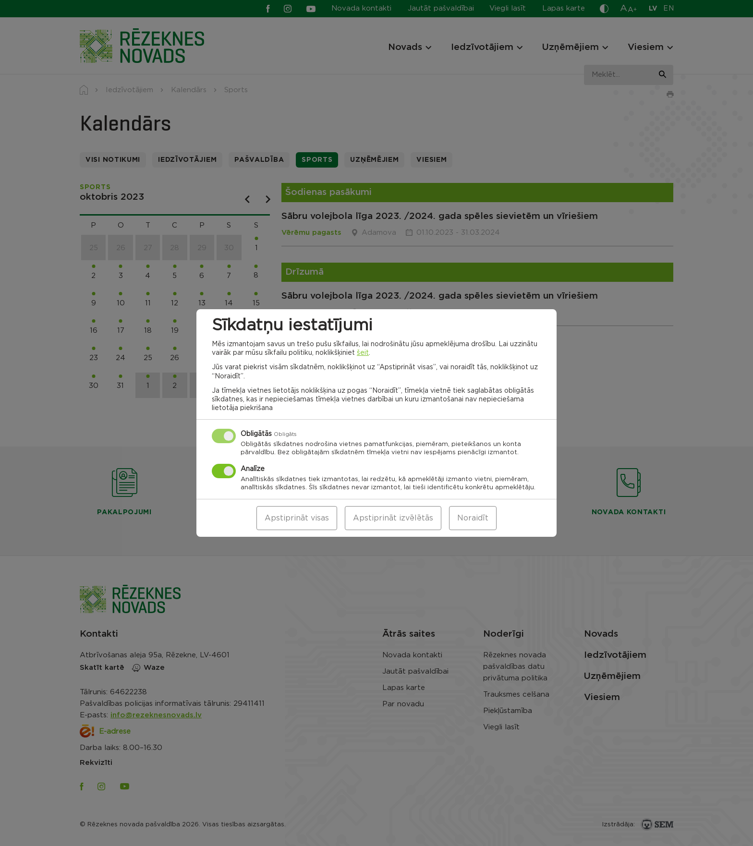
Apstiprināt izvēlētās (393, 518)
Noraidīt (472, 518)
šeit (363, 353)
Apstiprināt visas (297, 518)
